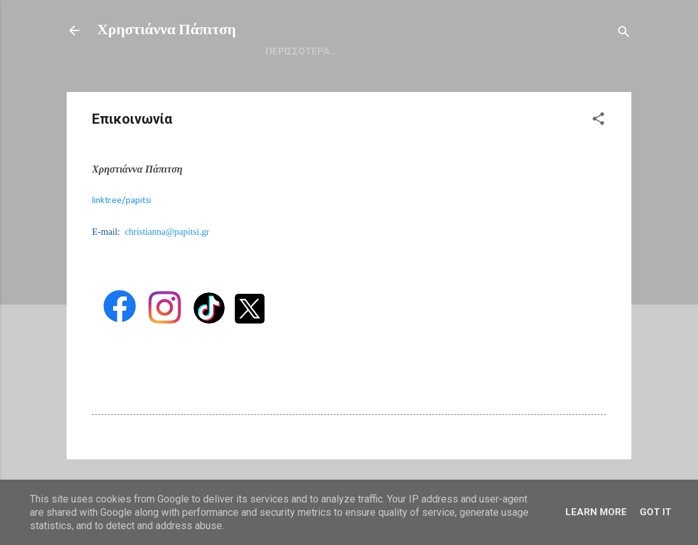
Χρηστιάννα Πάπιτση (166, 30)
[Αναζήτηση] (623, 34)
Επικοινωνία (541, 51)
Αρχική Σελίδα (301, 51)
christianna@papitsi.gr (166, 232)
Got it (655, 512)
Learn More (596, 512)
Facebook (463, 51)
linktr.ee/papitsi (121, 201)
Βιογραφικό (387, 51)
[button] (598, 121)
